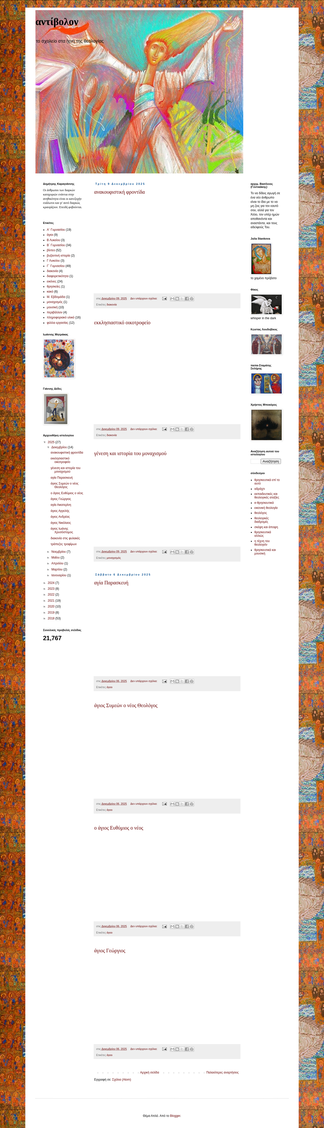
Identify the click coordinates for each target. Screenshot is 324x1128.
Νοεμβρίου (59, 551)
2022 (51, 594)
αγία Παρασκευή (111, 582)
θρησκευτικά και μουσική (265, 551)
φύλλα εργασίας (57, 323)
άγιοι (109, 687)
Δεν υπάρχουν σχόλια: (144, 298)
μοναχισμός (114, 557)
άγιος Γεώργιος (109, 950)
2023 (51, 588)
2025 (51, 442)
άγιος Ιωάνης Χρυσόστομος (62, 530)
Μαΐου (55, 557)
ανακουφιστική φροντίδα (119, 192)
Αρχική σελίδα (149, 1072)
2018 (51, 618)
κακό (50, 291)
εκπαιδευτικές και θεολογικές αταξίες (266, 495)
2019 (51, 612)
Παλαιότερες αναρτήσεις (222, 1072)
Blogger (175, 1116)
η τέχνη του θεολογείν (262, 542)
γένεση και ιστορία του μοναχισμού (130, 453)
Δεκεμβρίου (59, 447)
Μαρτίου (57, 569)
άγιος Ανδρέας (60, 516)
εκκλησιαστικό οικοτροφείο (122, 322)
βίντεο (51, 250)
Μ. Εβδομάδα (56, 297)
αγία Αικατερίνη (61, 505)
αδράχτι (259, 489)
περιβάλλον (54, 312)
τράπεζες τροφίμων (64, 544)
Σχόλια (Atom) (121, 1079)
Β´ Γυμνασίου (56, 245)
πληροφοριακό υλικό (60, 317)
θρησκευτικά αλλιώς (262, 534)
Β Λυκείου (53, 240)
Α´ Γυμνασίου (56, 229)
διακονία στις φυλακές (65, 538)
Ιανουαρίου (59, 575)
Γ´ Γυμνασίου (56, 266)
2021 (51, 600)
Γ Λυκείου (53, 260)
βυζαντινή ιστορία (58, 255)
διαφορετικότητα (58, 276)
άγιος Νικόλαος (61, 523)
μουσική (52, 307)
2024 (51, 583)
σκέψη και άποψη (266, 527)
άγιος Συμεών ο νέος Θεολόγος (125, 705)
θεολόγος (260, 513)
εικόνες (51, 281)
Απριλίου (57, 563)
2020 (51, 606)
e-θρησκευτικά (264, 503)
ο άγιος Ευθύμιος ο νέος (118, 828)
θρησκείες (53, 286)
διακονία (112, 304)
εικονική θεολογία (266, 508)
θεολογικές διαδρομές (261, 520)
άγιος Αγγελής (60, 511)
